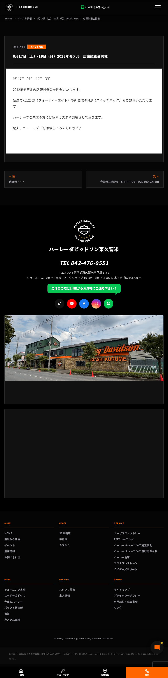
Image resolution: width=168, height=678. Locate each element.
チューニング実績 (14, 589)
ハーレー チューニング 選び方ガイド (135, 551)
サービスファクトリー (127, 533)
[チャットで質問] (157, 647)
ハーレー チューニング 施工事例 (133, 545)
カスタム (64, 545)
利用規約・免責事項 (126, 601)
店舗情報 (9, 551)
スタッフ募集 (67, 589)
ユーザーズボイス (14, 595)
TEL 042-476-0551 (84, 263)
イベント (9, 545)
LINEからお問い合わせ (95, 7)
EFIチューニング (124, 539)
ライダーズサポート (125, 569)
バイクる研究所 (13, 607)
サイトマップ (122, 589)
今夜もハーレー (13, 601)
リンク (118, 607)
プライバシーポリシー (127, 595)
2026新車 (65, 533)
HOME (8, 18)
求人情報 (64, 595)
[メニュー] (158, 7)
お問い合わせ (12, 557)
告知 (7, 613)
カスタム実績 (12, 619)
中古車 (63, 539)
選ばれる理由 (12, 539)
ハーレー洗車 (122, 557)
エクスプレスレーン (125, 563)
